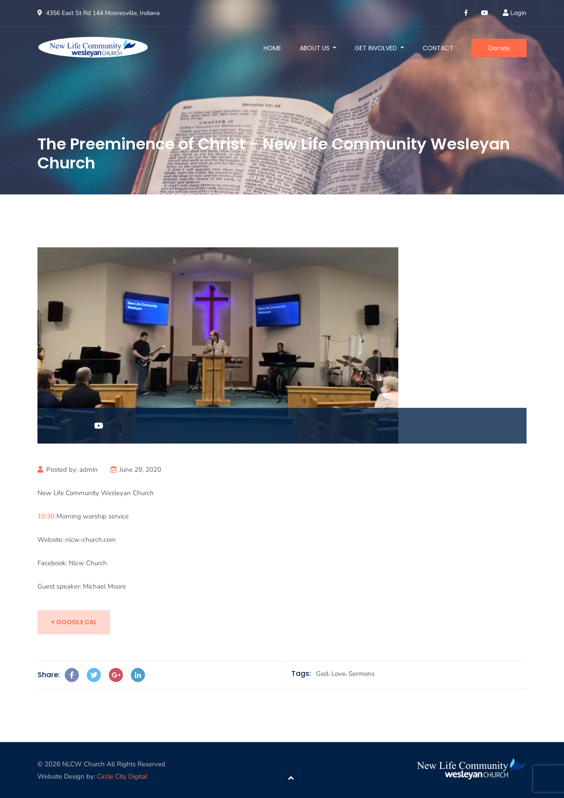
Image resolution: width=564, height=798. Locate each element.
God (322, 673)
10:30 (46, 516)
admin (88, 469)
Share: (48, 675)
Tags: (301, 673)
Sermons (362, 673)
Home (272, 48)
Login (518, 12)
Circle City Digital (122, 776)
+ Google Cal (74, 622)
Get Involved (377, 48)
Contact (438, 48)
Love (338, 673)
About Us (315, 48)
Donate (499, 48)
